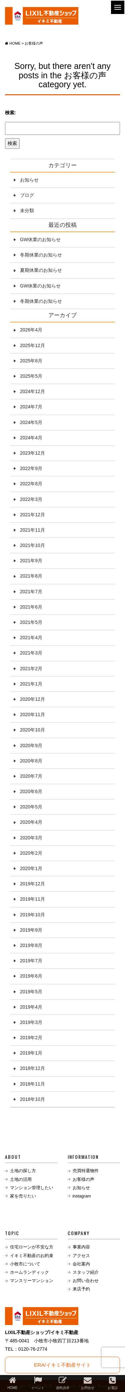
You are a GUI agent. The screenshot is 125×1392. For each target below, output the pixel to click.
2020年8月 (31, 760)
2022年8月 (31, 483)
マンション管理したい (31, 1187)
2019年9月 (31, 930)
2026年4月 (31, 329)
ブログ (27, 195)
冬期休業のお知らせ (41, 254)
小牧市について (25, 1264)
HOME (13, 1383)
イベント (37, 1383)
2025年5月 (31, 376)
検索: (10, 112)
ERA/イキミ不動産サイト (62, 1365)
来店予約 (81, 1289)
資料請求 (62, 1383)
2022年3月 (31, 499)
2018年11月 (32, 1084)
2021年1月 (31, 684)
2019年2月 (31, 1037)
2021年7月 (31, 591)
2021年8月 (31, 576)
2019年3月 (31, 1022)
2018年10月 (32, 1099)
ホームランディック (29, 1272)
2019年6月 (31, 976)
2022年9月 (31, 468)
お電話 (113, 1383)
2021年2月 (31, 668)
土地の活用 (21, 1179)
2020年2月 (31, 853)
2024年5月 (31, 422)
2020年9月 (31, 745)
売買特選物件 (86, 1170)
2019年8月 (31, 945)
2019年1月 (31, 1053)
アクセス (81, 1255)
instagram (82, 1196)
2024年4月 (31, 437)
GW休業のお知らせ (40, 239)
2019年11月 (32, 899)
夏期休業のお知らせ (41, 270)
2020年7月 (31, 776)
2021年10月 (32, 545)
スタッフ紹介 (86, 1272)
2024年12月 (32, 391)
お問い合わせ (86, 1280)
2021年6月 (31, 607)
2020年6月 (31, 791)
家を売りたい (23, 1196)
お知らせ (29, 180)
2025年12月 (32, 345)
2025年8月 (31, 360)
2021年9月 (31, 560)
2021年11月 (32, 530)
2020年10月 (32, 729)
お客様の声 (83, 1179)
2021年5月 (31, 622)
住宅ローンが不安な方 (31, 1247)
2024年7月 (31, 406)
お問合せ (87, 1383)
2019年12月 (32, 883)
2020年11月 (32, 714)
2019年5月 (31, 991)
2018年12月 (32, 1068)
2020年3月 (31, 837)
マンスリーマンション (31, 1280)
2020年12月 (32, 699)
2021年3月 (31, 653)
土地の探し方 (23, 1170)
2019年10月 (32, 914)
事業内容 (81, 1247)
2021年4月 (31, 637)
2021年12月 (32, 514)
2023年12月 (32, 453)
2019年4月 (31, 1007)
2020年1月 (31, 868)
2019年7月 (31, 960)
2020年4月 (31, 822)
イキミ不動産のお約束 (31, 1255)
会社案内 (81, 1264)
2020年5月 (31, 806)
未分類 (27, 210)
